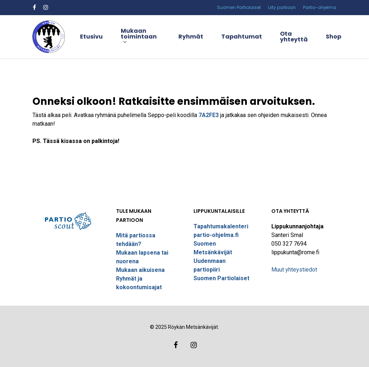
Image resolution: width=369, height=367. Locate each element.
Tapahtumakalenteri (221, 226)
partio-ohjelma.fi (216, 235)
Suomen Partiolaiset (221, 278)
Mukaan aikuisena (140, 270)
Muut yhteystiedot (294, 269)
